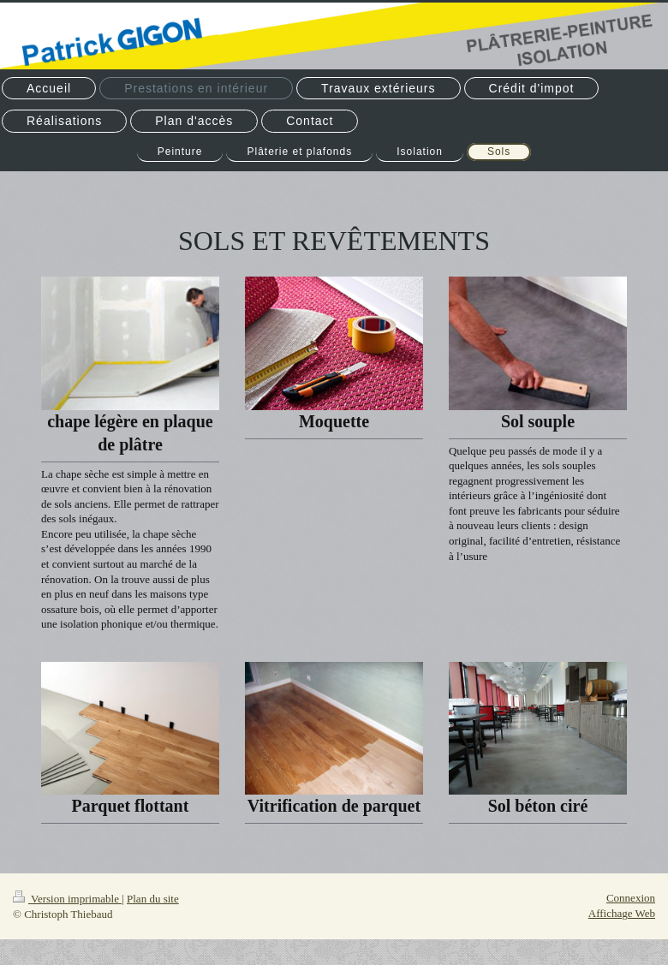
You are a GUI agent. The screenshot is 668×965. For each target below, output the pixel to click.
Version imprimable (67, 898)
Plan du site (153, 898)
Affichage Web (621, 913)
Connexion (630, 897)
